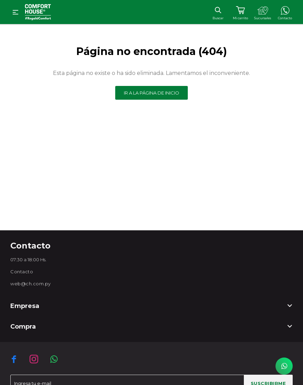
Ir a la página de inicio (151, 93)
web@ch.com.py (30, 283)
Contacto (21, 271)
